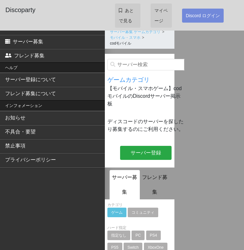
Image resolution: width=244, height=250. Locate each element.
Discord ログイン (203, 15)
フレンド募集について (30, 93)
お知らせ (15, 117)
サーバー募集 (24, 41)
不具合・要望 (20, 131)
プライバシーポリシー (30, 159)
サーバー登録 (146, 152)
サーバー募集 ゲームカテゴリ (135, 32)
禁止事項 (15, 145)
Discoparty (20, 9)
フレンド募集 (24, 55)
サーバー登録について (30, 79)
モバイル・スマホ (125, 37)
